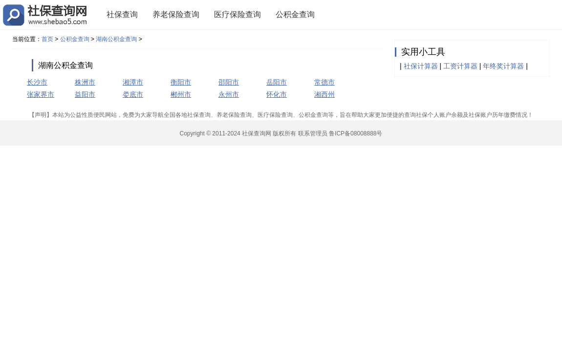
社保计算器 (421, 66)
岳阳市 (276, 82)
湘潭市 (133, 82)
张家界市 (40, 94)
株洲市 (85, 82)
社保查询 (122, 14)
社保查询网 (256, 133)
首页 (47, 39)
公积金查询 (295, 14)
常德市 (324, 82)
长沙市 (37, 82)
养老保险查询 (175, 14)
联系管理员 (312, 133)
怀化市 (276, 94)
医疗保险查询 (237, 14)
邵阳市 (228, 82)
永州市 (228, 94)
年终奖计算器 (503, 66)
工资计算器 (460, 66)
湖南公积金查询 (116, 39)
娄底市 (133, 94)
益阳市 (85, 94)
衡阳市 (181, 82)
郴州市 (181, 94)
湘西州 (324, 94)
